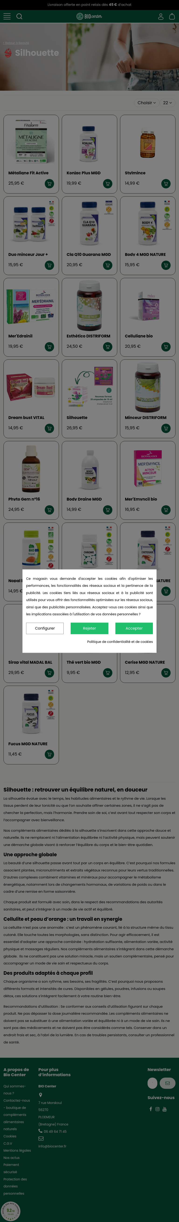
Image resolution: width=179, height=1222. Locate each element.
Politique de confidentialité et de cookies (120, 641)
